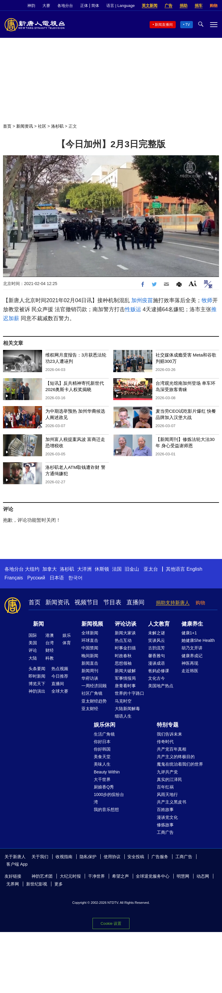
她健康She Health (198, 640)
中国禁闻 (89, 647)
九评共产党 (167, 772)
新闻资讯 (24, 126)
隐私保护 (88, 856)
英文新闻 (149, 5)
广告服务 (159, 856)
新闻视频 (92, 624)
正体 (84, 5)
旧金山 (132, 569)
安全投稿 (135, 856)
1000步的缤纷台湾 (109, 798)
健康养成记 (191, 655)
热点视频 (59, 668)
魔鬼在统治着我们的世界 (180, 764)
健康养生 (192, 624)
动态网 (202, 876)
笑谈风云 (156, 640)
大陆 (33, 658)
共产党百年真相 (171, 749)
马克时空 (123, 701)
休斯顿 (102, 569)
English (194, 569)
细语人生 (123, 716)
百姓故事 (165, 809)
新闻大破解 (125, 670)
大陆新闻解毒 (127, 708)
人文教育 (159, 624)
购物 (213, 5)
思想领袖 (123, 663)
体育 (66, 642)
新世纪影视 (36, 884)
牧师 (207, 300)
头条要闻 (37, 668)
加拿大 (49, 569)
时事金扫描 (125, 647)
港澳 (49, 635)
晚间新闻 (89, 655)
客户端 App (17, 864)
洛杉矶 (57, 126)
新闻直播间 (164, 25)
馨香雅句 (156, 655)
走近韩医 (189, 670)
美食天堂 (102, 756)
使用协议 (112, 856)
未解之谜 (156, 632)
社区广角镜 (91, 693)
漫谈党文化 (167, 817)
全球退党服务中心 (152, 876)
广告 (168, 5)
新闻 (38, 624)
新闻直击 (89, 663)
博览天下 (37, 683)
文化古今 (156, 678)
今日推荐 (59, 676)
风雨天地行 (167, 794)
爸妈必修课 (158, 670)
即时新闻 (37, 676)
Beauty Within (107, 772)
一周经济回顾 (94, 685)
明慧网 (183, 876)
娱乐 (66, 635)
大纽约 (32, 569)
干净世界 (96, 876)
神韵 (31, 5)
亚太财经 (89, 708)
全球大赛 (59, 691)
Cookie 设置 (111, 923)
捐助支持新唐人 (173, 602)
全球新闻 (89, 632)
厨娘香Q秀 (104, 787)
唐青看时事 (125, 685)
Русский (36, 577)
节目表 (112, 602)
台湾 (49, 642)
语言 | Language (120, 5)
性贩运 (133, 309)
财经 (49, 650)
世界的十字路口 (129, 693)
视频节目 (87, 602)
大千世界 (102, 779)
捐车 (198, 5)
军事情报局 (125, 678)
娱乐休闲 (104, 725)
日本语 (57, 577)
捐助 (183, 5)
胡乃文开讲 (191, 647)
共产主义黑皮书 (171, 802)
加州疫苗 (142, 300)
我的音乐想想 (106, 809)
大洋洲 (84, 569)
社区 (42, 126)
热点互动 (123, 640)
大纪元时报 (70, 876)
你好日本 (102, 741)
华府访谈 (89, 678)
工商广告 (165, 832)
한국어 (75, 577)
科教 (49, 658)
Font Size (192, 283)
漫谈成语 (156, 663)
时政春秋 (123, 655)
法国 (117, 569)
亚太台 (151, 569)
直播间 (135, 602)
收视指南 (64, 856)
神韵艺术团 (42, 876)
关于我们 (40, 856)
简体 (95, 5)
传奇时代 (165, 741)
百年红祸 (165, 787)
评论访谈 (125, 624)
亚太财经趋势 (94, 701)
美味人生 (102, 764)
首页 (7, 126)
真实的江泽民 (169, 779)
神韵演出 (37, 691)
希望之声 (120, 876)
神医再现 (189, 663)
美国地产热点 (160, 685)
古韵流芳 (156, 647)
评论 (33, 650)
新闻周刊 (89, 670)
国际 (33, 635)
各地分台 (65, 5)
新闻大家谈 (125, 632)
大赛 (46, 5)
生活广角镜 (104, 734)
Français (14, 577)
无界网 (12, 884)
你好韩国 (102, 749)
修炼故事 (165, 824)
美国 (33, 642)
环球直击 (89, 640)
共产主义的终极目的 (176, 756)
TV (187, 25)
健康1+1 (189, 632)
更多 (58, 884)
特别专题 (167, 725)
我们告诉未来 (169, 734)
